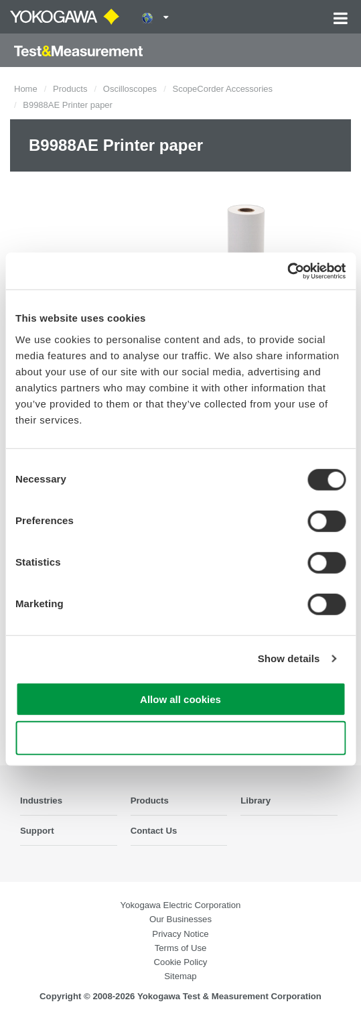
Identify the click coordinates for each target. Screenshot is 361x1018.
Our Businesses (180, 919)
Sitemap (180, 976)
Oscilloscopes (130, 89)
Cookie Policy (181, 962)
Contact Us (154, 831)
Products (70, 89)
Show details (289, 658)
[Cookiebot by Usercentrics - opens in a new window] (287, 270)
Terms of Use (181, 948)
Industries (41, 801)
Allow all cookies (180, 698)
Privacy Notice (180, 934)
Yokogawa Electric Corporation (181, 905)
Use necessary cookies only (180, 738)
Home (26, 89)
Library (255, 801)
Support (37, 831)
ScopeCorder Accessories (222, 89)
